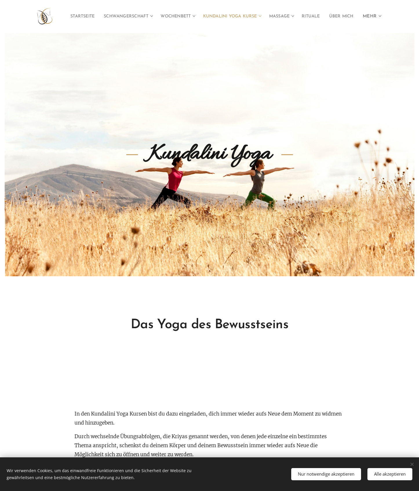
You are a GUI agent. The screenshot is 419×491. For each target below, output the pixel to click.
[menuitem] (97, 16)
